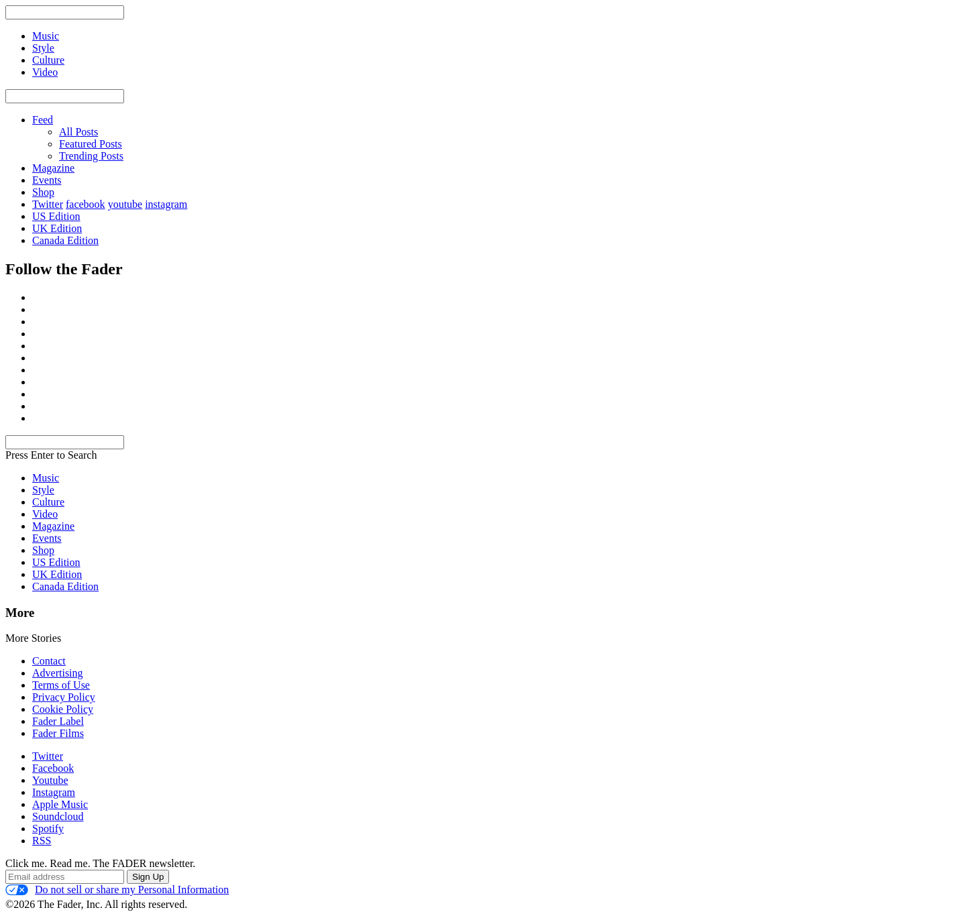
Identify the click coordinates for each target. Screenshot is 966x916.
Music (45, 477)
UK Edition (57, 228)
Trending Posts (91, 156)
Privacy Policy (63, 697)
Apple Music (60, 804)
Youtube (50, 780)
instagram (166, 204)
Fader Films (58, 733)
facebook (85, 204)
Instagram (53, 792)
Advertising (57, 673)
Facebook (53, 768)
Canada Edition (65, 240)
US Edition (56, 216)
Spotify (48, 828)
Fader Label (58, 721)
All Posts (78, 131)
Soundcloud (57, 816)
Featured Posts (90, 144)
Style (43, 490)
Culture (48, 502)
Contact (49, 661)
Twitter (47, 204)
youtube (125, 204)
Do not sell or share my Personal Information (117, 890)
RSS (41, 840)
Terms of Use (61, 685)
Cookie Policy (62, 709)
